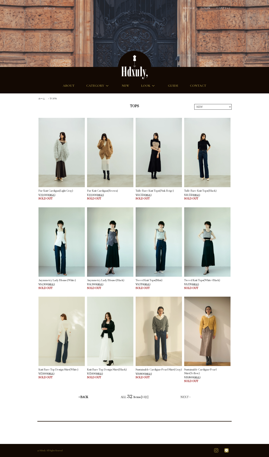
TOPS (53, 98)
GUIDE (173, 86)
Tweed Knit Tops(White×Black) (202, 280)
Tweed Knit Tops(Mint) (149, 280)
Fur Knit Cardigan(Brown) (102, 191)
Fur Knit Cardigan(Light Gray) (55, 191)
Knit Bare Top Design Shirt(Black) (107, 369)
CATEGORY (98, 86)
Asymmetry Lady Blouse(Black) (105, 280)
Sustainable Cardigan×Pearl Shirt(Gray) (159, 369)
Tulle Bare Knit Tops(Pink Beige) (155, 191)
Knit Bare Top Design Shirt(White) (58, 369)
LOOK (148, 86)
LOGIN (205, 8)
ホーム (41, 98)
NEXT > (185, 397)
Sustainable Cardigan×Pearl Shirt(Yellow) (200, 371)
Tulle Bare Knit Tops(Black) (200, 191)
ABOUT (69, 86)
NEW (125, 86)
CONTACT (198, 86)
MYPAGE (189, 8)
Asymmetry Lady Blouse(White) (57, 280)
